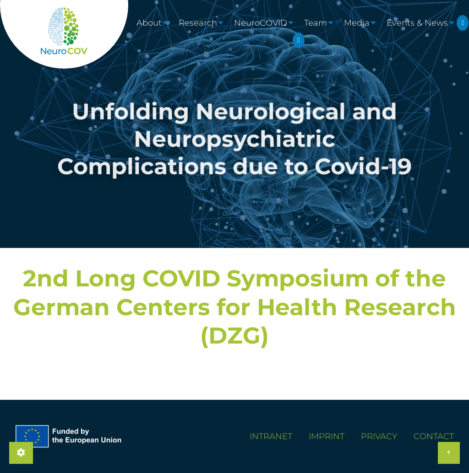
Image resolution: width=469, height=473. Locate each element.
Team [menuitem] (319, 32)
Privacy (379, 436)
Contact (434, 436)
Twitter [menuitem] (240, 57)
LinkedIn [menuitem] (357, 57)
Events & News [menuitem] (425, 32)
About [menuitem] (147, 32)
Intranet (271, 436)
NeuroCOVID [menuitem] (262, 32)
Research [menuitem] (198, 32)
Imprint (326, 436)
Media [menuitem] (363, 32)
